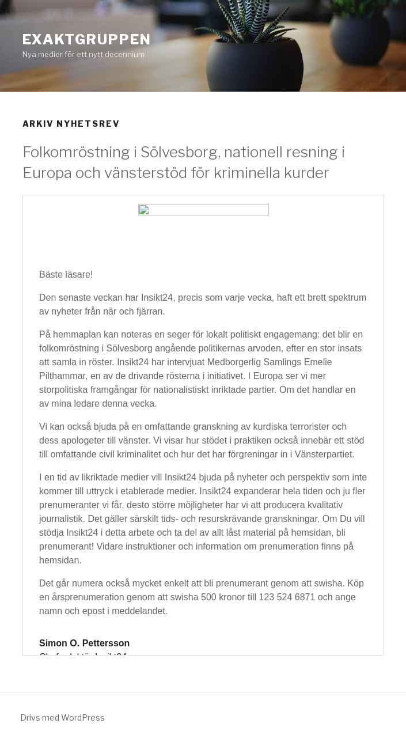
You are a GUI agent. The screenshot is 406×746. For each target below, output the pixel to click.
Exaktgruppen (86, 39)
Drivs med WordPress (62, 717)
